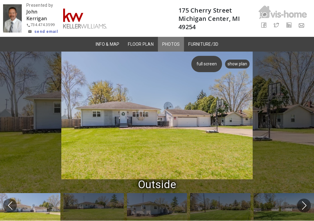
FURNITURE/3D (203, 44)
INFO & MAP (108, 44)
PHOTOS (171, 44)
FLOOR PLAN (141, 44)
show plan (237, 63)
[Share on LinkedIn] (289, 25)
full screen (208, 63)
